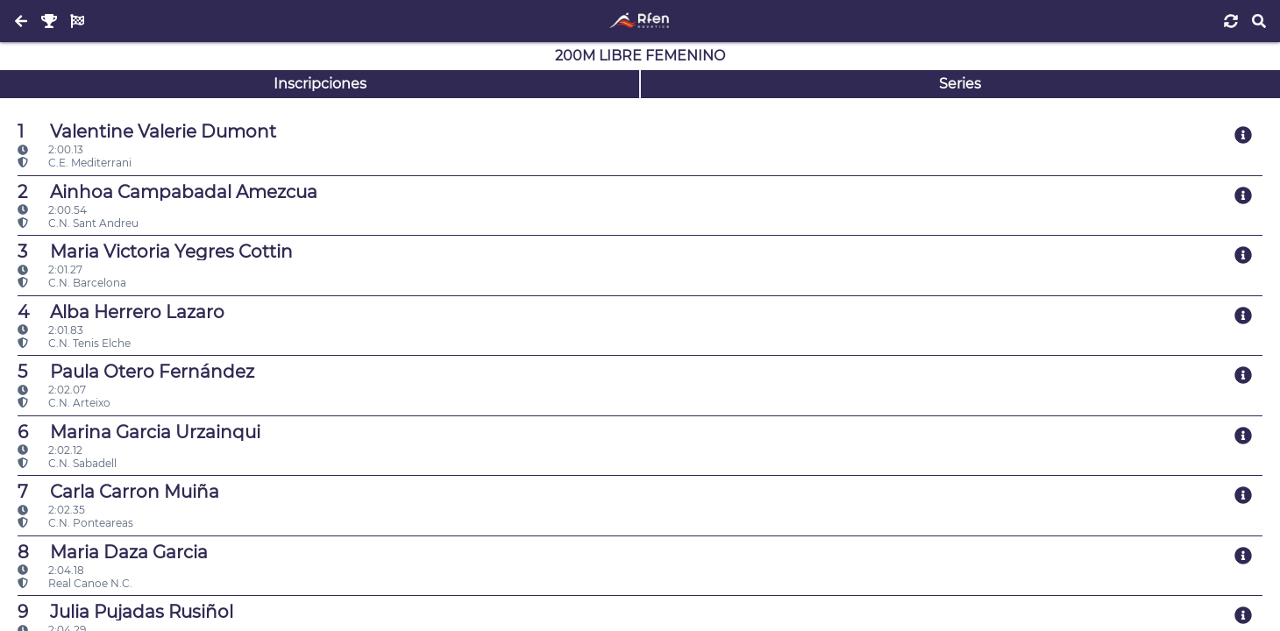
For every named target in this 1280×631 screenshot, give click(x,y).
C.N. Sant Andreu (78, 223)
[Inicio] (639, 21)
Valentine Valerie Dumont (147, 131)
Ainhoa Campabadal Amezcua (167, 192)
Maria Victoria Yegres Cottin (155, 251)
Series (960, 83)
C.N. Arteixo (64, 402)
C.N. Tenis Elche (74, 343)
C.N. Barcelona (72, 282)
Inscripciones (320, 83)
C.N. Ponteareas (75, 522)
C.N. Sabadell (67, 463)
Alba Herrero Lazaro (121, 312)
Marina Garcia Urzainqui (139, 432)
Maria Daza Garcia (113, 552)
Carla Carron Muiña (118, 491)
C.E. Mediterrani (75, 162)
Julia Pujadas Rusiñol (125, 611)
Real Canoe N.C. (75, 583)
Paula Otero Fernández (136, 371)
